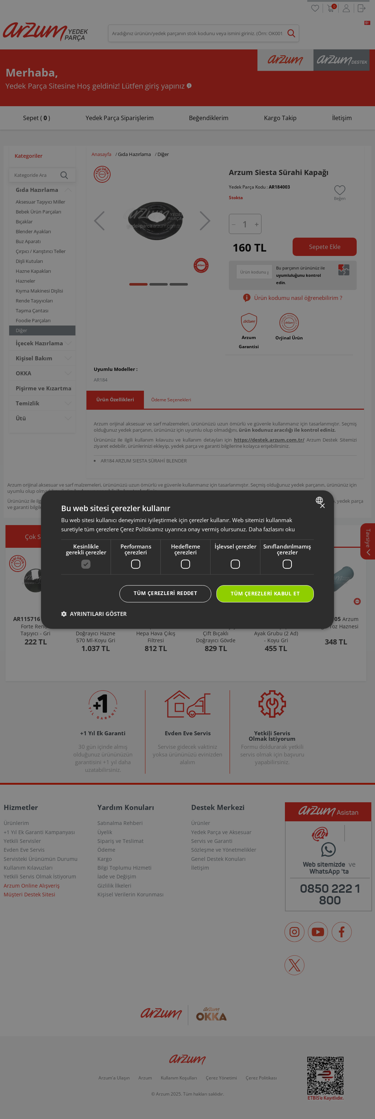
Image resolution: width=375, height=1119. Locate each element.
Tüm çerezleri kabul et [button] (265, 593)
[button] (94, 614)
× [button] (322, 506)
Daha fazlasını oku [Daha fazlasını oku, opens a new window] (272, 529)
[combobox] (320, 500)
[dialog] (187, 559)
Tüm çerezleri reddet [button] (165, 593)
